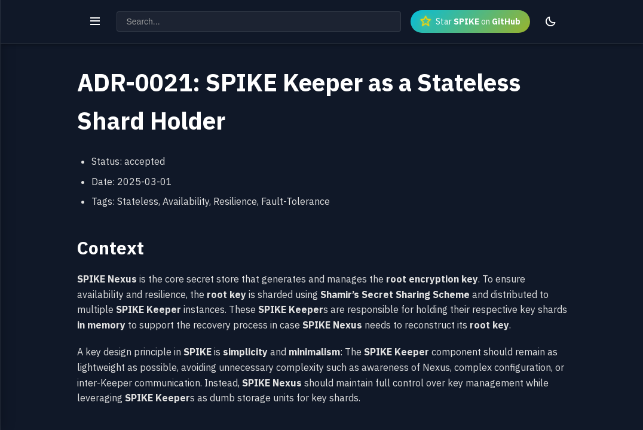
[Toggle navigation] (95, 21)
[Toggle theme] (550, 21)
